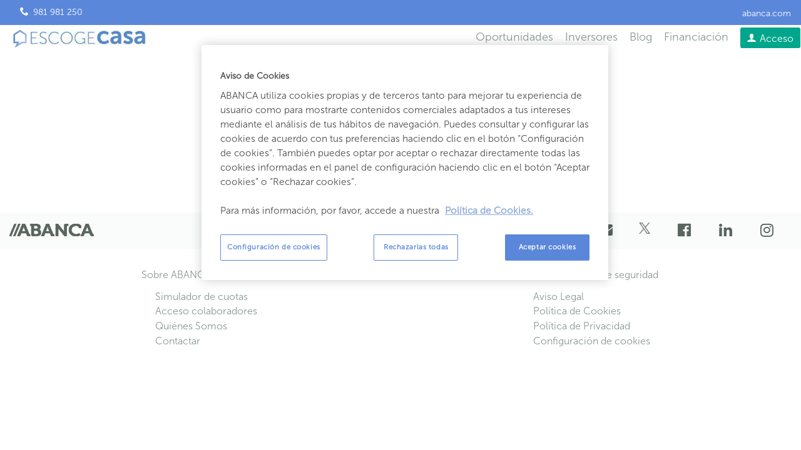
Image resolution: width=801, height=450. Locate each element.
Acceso (776, 38)
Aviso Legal (558, 296)
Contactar (177, 341)
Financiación (696, 37)
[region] (405, 162)
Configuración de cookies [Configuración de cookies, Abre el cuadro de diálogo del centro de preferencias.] (273, 246)
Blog (641, 37)
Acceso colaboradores (206, 311)
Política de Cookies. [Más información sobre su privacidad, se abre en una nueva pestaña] (489, 210)
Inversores (591, 37)
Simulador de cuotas (201, 296)
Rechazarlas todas (416, 246)
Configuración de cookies (591, 341)
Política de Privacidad (581, 326)
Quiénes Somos (191, 326)
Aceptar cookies (547, 246)
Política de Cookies (577, 311)
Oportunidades (514, 37)
